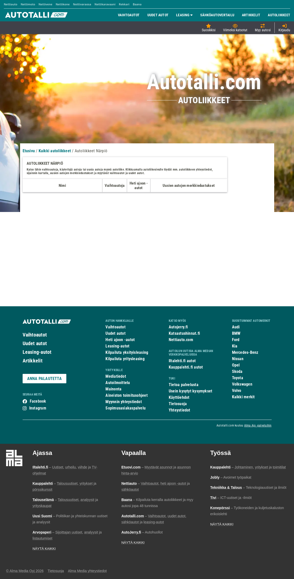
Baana (137, 4)
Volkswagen (242, 384)
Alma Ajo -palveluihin (258, 425)
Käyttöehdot (179, 397)
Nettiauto (10, 4)
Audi (236, 327)
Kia (235, 346)
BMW (236, 333)
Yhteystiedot (179, 410)
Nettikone (63, 4)
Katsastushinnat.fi (184, 333)
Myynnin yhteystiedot (123, 401)
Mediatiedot (115, 376)
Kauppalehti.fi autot (186, 367)
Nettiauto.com (181, 339)
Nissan (237, 358)
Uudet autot (35, 343)
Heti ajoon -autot (120, 339)
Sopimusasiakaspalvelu (125, 408)
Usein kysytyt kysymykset (190, 391)
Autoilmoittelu (117, 382)
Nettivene (45, 4)
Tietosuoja (178, 403)
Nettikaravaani (105, 4)
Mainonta (113, 389)
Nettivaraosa (82, 4)
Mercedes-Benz (245, 352)
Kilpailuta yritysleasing (124, 358)
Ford (236, 339)
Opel (236, 365)
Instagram (37, 408)
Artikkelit (32, 361)
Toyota (237, 377)
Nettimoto (28, 4)
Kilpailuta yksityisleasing (126, 352)
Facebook (38, 401)
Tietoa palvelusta (183, 384)
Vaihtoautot (35, 335)
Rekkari (124, 4)
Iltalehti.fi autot (182, 360)
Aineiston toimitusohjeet (126, 395)
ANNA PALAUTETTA (44, 378)
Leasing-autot (37, 352)
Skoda (237, 371)
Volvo (236, 390)
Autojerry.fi (178, 327)
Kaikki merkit (243, 396)
